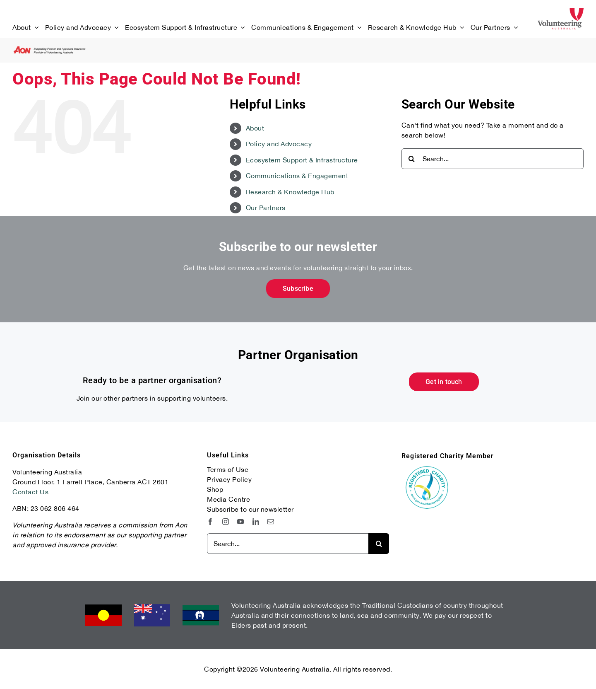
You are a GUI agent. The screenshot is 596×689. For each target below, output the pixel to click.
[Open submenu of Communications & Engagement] (357, 27)
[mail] (270, 521)
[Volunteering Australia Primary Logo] (561, 11)
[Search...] (492, 158)
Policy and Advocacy (279, 143)
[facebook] (210, 521)
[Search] (411, 158)
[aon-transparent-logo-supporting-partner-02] (49, 49)
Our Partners (266, 207)
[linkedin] (256, 521)
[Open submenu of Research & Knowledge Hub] (460, 27)
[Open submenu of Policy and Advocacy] (114, 27)
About (255, 128)
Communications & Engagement (297, 175)
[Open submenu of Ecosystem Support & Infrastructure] (241, 27)
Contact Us (30, 492)
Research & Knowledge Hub (290, 192)
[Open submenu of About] (34, 27)
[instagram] (225, 521)
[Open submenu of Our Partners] (514, 27)
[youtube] (240, 521)
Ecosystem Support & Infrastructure (302, 160)
